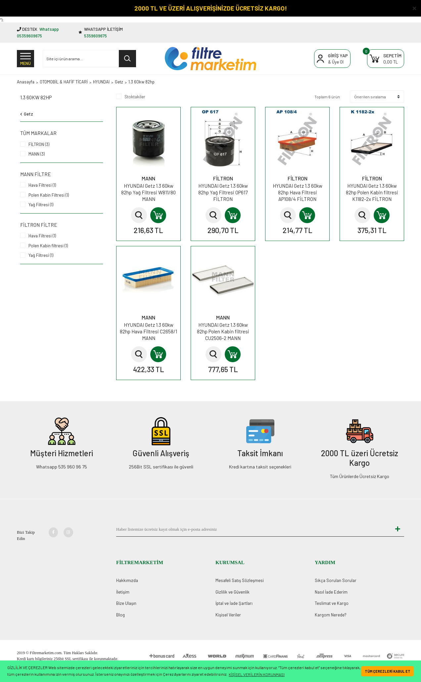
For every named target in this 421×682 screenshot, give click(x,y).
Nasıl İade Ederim (331, 592)
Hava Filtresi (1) (42, 185)
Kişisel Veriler (228, 614)
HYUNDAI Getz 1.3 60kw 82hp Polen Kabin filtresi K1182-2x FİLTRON (372, 192)
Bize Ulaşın (126, 603)
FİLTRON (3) (38, 144)
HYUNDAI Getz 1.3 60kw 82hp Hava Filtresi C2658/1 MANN (148, 331)
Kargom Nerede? (331, 614)
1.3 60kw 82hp (141, 81)
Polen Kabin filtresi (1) (48, 245)
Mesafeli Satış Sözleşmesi (239, 580)
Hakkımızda (127, 580)
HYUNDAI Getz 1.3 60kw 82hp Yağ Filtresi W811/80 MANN (148, 192)
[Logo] (210, 58)
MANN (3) (36, 154)
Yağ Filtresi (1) (40, 204)
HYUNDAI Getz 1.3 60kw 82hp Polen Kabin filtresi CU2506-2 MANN (223, 331)
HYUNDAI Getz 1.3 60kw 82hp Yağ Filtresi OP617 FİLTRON (223, 192)
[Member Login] (332, 59)
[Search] (89, 58)
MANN (148, 178)
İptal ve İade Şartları (234, 603)
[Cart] (385, 59)
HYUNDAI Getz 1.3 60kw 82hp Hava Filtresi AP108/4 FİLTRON (297, 192)
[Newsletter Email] (253, 529)
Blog (120, 614)
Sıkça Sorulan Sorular (335, 580)
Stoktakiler (134, 96)
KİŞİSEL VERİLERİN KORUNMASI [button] (257, 674)
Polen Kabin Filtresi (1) (48, 195)
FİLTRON (223, 178)
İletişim (122, 592)
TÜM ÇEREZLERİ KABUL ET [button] (387, 671)
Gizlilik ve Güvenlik (232, 592)
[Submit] (397, 529)
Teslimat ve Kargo (332, 603)
